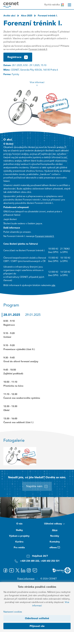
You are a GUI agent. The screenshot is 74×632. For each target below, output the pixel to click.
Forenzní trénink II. (44, 236)
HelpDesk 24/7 (37, 556)
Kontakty (55, 542)
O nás (19, 524)
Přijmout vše (37, 626)
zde (53, 285)
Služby (19, 530)
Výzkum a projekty (19, 536)
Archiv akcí (9, 16)
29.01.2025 (33, 314)
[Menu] (69, 5)
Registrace (17, 57)
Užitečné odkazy (54, 524)
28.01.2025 (11, 314)
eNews (54, 548)
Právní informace (25, 579)
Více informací (37, 83)
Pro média (19, 548)
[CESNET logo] (11, 4)
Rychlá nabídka (54, 5)
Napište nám (37, 486)
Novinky (54, 536)
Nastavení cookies (12, 612)
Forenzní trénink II (38, 49)
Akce (54, 530)
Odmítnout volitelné (37, 618)
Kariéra (19, 542)
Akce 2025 (26, 16)
